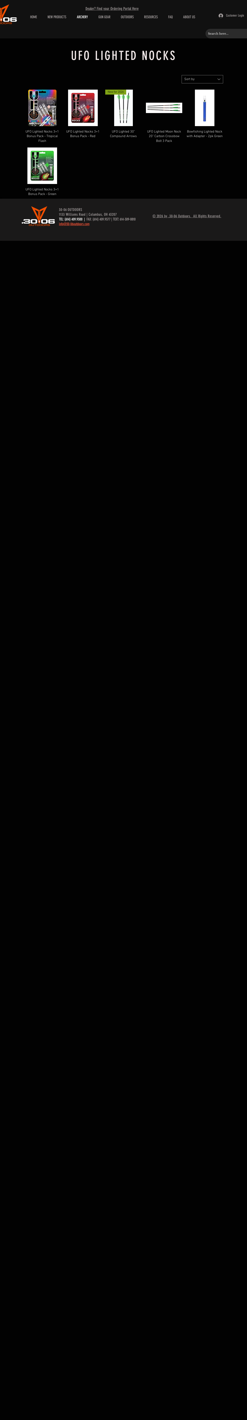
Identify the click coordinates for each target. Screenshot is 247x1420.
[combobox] (202, 79)
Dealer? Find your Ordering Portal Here (112, 8)
